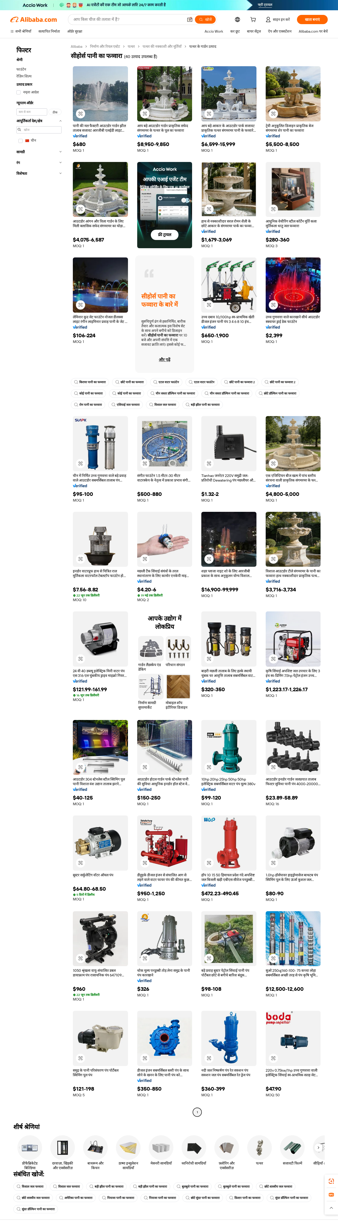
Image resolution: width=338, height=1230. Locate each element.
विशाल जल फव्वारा (162, 405)
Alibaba (76, 46)
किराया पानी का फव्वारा (90, 382)
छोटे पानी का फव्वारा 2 (239, 382)
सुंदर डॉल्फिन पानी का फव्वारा (289, 1198)
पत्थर (131, 46)
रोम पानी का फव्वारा (88, 405)
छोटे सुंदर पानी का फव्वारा (203, 1198)
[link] (331, 1181)
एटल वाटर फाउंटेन (166, 382)
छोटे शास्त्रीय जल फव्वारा (275, 1187)
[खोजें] (205, 19)
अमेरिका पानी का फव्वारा (75, 1198)
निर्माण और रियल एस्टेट (105, 46)
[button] (190, 19)
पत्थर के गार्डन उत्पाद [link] (202, 46)
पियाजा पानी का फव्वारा (118, 1198)
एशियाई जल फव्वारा (126, 405)
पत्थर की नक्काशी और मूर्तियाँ (162, 46)
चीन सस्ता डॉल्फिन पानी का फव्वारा (173, 393)
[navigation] (39, 580)
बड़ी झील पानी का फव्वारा (203, 405)
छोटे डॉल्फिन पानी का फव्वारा (277, 393)
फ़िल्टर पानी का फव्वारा (244, 1198)
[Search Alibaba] (128, 19)
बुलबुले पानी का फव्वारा (192, 1187)
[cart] (254, 20)
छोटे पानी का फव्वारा (129, 382)
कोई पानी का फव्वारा (88, 393)
